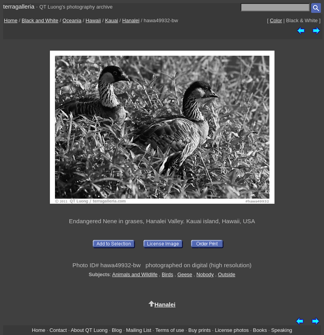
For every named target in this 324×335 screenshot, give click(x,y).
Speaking (281, 330)
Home (11, 20)
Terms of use (169, 330)
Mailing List (138, 330)
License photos (232, 330)
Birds (167, 274)
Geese (184, 274)
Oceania (71, 20)
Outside (226, 274)
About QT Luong (89, 330)
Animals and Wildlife (135, 274)
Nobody (205, 274)
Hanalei (131, 20)
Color (276, 20)
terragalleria (18, 6)
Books (260, 330)
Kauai (111, 20)
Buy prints (199, 330)
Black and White (40, 20)
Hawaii (93, 20)
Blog (117, 330)
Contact (58, 330)
